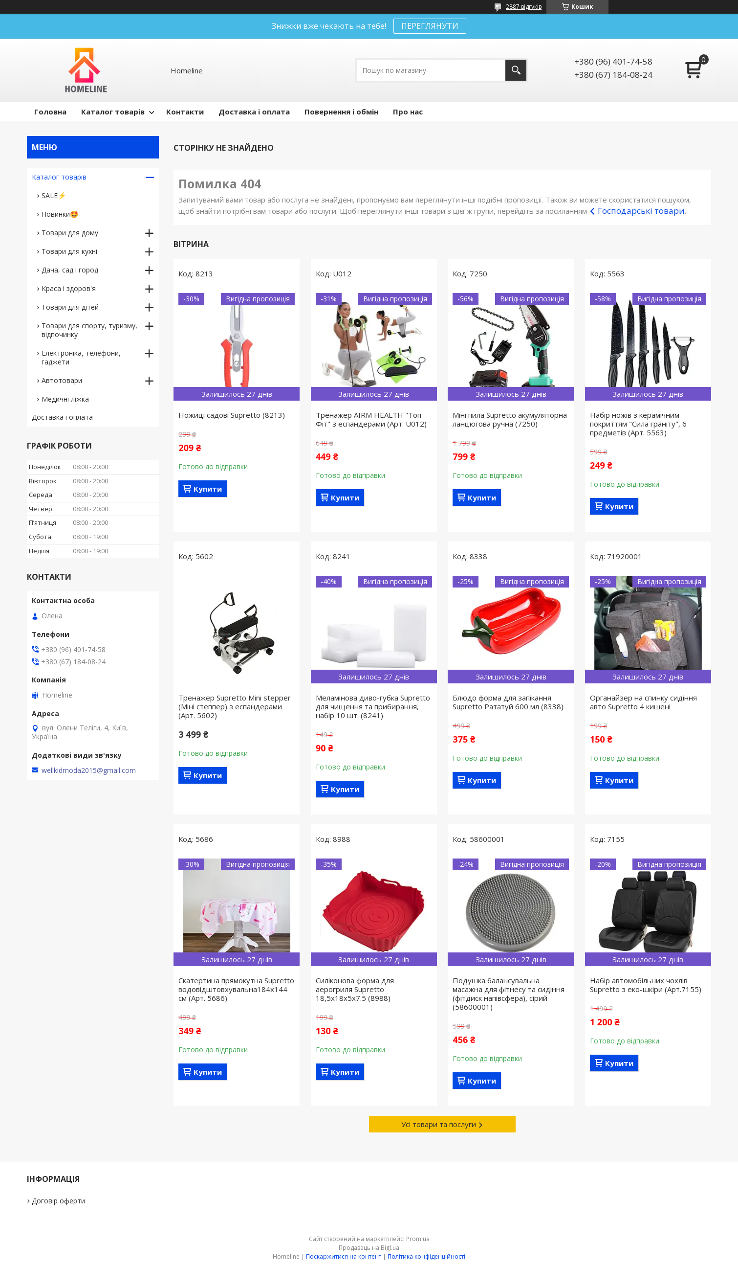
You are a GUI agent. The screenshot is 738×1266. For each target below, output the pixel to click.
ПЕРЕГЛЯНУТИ (429, 26)
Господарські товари (641, 210)
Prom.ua (418, 1239)
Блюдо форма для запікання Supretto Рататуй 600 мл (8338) (508, 702)
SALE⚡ (54, 195)
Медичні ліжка (65, 399)
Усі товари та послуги (438, 1124)
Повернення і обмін (341, 111)
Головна (50, 111)
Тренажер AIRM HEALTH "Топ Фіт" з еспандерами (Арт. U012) (371, 419)
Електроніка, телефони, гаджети (81, 357)
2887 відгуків (524, 6)
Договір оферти (58, 1200)
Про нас (408, 111)
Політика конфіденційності (426, 1256)
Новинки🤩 (60, 214)
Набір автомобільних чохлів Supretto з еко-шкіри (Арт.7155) (645, 985)
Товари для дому (70, 232)
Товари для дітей (70, 307)
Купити (208, 489)
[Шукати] (515, 70)
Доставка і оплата (254, 111)
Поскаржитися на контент (343, 1256)
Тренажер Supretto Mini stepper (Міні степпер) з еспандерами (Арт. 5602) (234, 706)
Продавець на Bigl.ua (369, 1247)
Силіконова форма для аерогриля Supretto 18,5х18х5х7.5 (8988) (355, 989)
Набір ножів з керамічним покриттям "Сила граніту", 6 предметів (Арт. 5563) (638, 423)
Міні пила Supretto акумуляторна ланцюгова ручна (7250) (510, 419)
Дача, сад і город (70, 269)
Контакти (185, 111)
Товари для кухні (69, 251)
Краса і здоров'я (69, 288)
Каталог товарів (113, 111)
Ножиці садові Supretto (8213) (231, 414)
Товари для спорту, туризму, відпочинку (89, 330)
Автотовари (62, 380)
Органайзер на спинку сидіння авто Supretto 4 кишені (643, 702)
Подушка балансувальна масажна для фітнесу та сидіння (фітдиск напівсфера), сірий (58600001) (508, 993)
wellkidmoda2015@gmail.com (89, 770)
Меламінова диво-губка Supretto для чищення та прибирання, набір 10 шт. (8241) (373, 706)
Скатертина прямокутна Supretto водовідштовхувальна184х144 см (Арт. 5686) (236, 989)
